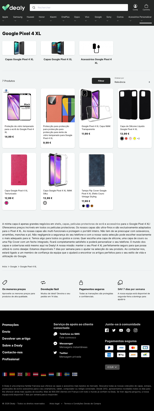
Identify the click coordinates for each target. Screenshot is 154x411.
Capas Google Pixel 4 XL (19, 59)
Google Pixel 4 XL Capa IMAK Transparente (96, 127)
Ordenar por (119, 78)
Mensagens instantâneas (73, 347)
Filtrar (101, 81)
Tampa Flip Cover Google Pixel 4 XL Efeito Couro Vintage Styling (94, 193)
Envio (6, 331)
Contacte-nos (12, 352)
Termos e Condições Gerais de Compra (82, 403)
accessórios (113, 223)
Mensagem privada (70, 356)
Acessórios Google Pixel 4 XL (96, 61)
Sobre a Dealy (12, 345)
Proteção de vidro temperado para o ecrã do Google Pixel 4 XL (19, 129)
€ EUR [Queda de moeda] (112, 367)
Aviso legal (54, 403)
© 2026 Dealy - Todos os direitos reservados (23, 403)
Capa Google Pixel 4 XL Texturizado (16, 192)
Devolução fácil (50, 289)
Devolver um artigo (16, 338)
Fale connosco (68, 337)
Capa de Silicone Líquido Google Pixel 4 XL (132, 127)
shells (58, 223)
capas (65, 223)
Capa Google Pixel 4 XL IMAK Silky (57, 192)
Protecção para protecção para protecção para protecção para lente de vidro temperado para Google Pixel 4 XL (57, 132)
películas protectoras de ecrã (87, 223)
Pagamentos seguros (91, 289)
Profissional (10, 359)
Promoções (10, 325)
